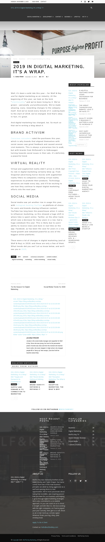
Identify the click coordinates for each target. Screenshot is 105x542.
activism (25, 257)
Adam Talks (72, 185)
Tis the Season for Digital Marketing (20, 288)
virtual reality (51, 259)
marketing (28, 259)
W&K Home (35, 1)
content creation (52, 257)
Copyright (15, 540)
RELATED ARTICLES (24, 363)
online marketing (39, 259)
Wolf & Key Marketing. (30, 540)
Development (48, 16)
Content (59, 16)
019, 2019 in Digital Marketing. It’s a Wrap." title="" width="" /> (19, 479)
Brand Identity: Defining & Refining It (37, 387)
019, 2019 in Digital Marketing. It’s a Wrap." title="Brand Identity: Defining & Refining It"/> (38, 377)
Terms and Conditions (69, 536)
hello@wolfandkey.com (49, 527)
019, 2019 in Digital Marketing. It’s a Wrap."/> (27, 7)
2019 (19, 257)
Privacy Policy (55, 536)
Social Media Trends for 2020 (54, 287)
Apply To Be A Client (40, 522)
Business (68, 16)
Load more (81, 145)
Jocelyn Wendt (19, 76)
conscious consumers (37, 257)
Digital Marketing (34, 16)
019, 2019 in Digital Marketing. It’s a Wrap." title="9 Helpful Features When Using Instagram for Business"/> (73, 102)
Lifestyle (77, 16)
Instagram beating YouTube (29, 205)
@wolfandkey (66, 409)
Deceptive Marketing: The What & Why (56, 387)
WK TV (85, 16)
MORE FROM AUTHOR (25, 366)
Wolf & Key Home (83, 536)
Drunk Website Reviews (73, 229)
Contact (43, 1)
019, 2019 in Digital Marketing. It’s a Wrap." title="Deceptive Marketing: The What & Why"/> (57, 377)
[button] (91, 8)
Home (15, 59)
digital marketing (17, 259)
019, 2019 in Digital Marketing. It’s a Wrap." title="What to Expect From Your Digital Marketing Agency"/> (87, 168)
